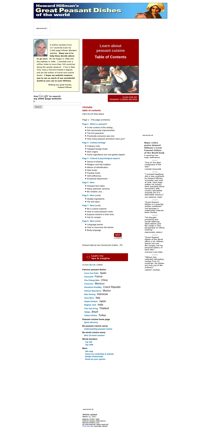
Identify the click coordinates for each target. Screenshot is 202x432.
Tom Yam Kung (91, 308)
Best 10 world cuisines (94, 335)
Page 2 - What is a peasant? (94, 124)
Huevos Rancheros (92, 291)
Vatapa (87, 312)
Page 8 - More (88, 221)
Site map (89, 351)
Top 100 (88, 342)
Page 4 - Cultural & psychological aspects (101, 158)
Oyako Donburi (91, 301)
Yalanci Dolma (90, 315)
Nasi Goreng (89, 294)
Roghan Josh (90, 305)
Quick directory (91, 322)
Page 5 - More (88, 182)
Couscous (88, 284)
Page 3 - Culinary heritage (94, 143)
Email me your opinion (95, 359)
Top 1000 (89, 345)
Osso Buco (89, 298)
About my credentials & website (99, 354)
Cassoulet (88, 277)
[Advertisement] (108, 28)
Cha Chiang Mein (92, 280)
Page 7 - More (88, 205)
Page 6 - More (88, 195)
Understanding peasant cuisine (98, 329)
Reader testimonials (94, 356)
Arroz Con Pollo (91, 273)
